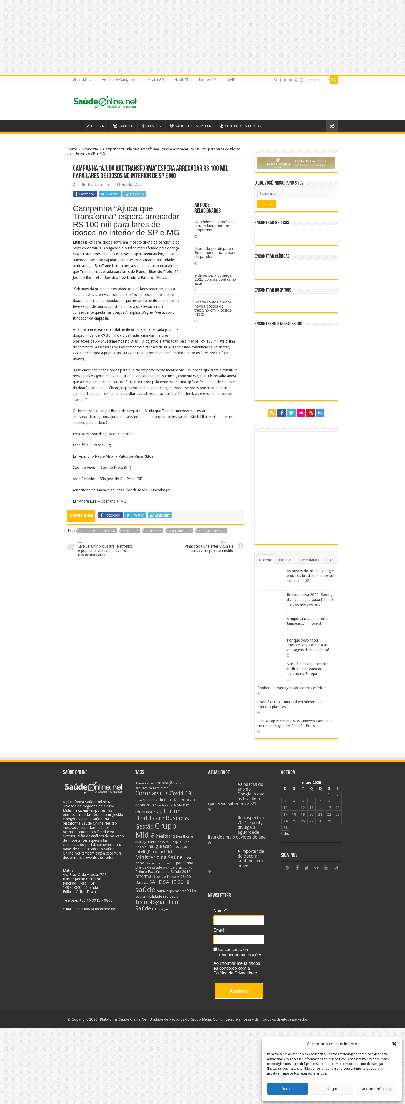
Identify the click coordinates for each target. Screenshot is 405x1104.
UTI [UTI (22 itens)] (155, 909)
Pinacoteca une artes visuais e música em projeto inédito (205, 547)
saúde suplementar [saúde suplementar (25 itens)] (171, 891)
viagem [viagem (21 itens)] (164, 909)
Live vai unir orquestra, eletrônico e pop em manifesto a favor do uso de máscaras (105, 549)
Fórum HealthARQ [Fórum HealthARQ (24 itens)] (148, 812)
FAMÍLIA (123, 126)
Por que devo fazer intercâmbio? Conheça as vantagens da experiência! (308, 645)
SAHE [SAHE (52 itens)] (155, 882)
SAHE (231, 80)
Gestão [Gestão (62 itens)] (144, 826)
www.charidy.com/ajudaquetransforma (110, 417)
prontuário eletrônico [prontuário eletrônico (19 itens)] (177, 868)
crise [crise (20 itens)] (138, 800)
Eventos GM (207, 80)
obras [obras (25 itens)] (139, 863)
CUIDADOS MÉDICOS (240, 126)
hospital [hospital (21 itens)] (163, 842)
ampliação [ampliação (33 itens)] (165, 783)
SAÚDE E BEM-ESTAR (190, 126)
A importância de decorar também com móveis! (251, 858)
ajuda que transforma (97, 531)
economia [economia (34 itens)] (144, 804)
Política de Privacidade (235, 973)
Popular (285, 560)
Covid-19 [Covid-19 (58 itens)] (180, 793)
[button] (394, 1043)
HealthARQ (156, 80)
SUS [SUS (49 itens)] (191, 890)
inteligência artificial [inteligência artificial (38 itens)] (155, 851)
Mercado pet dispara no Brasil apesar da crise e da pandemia (215, 252)
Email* (219, 930)
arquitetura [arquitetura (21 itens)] (143, 788)
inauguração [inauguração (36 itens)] (159, 846)
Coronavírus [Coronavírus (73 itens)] (152, 793)
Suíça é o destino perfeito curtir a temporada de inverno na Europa (307, 669)
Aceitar (287, 1088)
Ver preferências (376, 1088)
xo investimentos (212, 531)
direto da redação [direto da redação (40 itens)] (176, 799)
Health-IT (181, 80)
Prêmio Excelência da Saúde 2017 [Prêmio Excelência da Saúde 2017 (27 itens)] (162, 872)
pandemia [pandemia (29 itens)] (184, 862)
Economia (90, 149)
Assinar (239, 991)
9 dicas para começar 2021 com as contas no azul (215, 279)
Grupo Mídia (82, 80)
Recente (265, 560)
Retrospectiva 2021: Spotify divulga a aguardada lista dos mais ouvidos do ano (310, 599)
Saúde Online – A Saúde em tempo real (74, 125)
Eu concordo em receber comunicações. (238, 952)
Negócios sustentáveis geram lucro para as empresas (214, 225)
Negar (332, 1088)
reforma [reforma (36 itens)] (143, 876)
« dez (285, 833)
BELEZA (95, 126)
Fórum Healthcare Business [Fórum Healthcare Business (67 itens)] (162, 814)
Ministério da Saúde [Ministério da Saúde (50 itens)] (158, 857)
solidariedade (180, 531)
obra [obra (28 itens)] (187, 858)
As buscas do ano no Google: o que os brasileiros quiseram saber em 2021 (311, 576)
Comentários (308, 560)
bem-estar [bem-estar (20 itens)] (160, 788)
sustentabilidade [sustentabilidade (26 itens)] (148, 896)
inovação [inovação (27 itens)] (180, 846)
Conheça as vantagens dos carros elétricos (291, 688)
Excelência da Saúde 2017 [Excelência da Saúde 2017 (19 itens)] (172, 805)
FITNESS (151, 126)
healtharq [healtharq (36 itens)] (165, 836)
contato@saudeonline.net (95, 909)
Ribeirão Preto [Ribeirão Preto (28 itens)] (164, 876)
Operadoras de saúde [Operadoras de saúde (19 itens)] (160, 863)
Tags (329, 560)
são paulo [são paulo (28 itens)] (171, 896)
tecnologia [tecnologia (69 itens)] (149, 901)
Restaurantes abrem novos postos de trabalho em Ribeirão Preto (213, 308)
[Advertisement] (202, 1065)
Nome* (220, 910)
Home (72, 149)
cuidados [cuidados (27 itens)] (150, 800)
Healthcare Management (120, 80)
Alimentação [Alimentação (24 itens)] (144, 783)
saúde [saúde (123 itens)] (145, 889)
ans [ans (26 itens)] (179, 783)
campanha (154, 531)
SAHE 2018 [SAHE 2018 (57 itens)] (176, 882)
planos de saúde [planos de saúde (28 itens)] (148, 867)
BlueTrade (130, 531)
